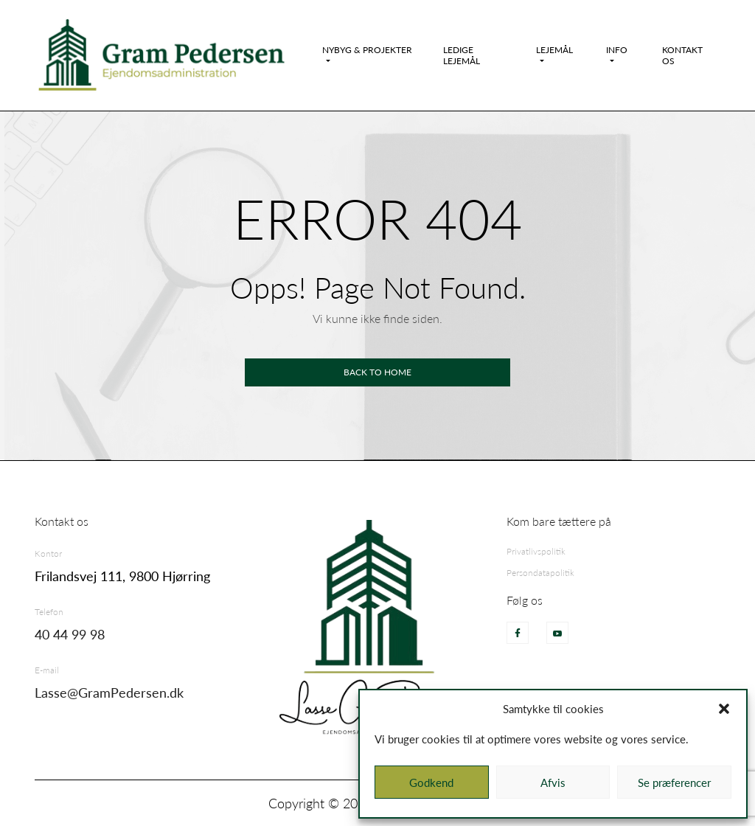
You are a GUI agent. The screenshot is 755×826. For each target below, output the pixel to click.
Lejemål (554, 49)
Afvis (553, 782)
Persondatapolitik (540, 572)
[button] (724, 708)
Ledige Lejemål (461, 55)
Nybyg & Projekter (367, 49)
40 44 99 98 (70, 634)
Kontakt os (682, 55)
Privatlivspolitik (536, 551)
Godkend (431, 782)
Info (616, 49)
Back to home (377, 372)
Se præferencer (674, 782)
